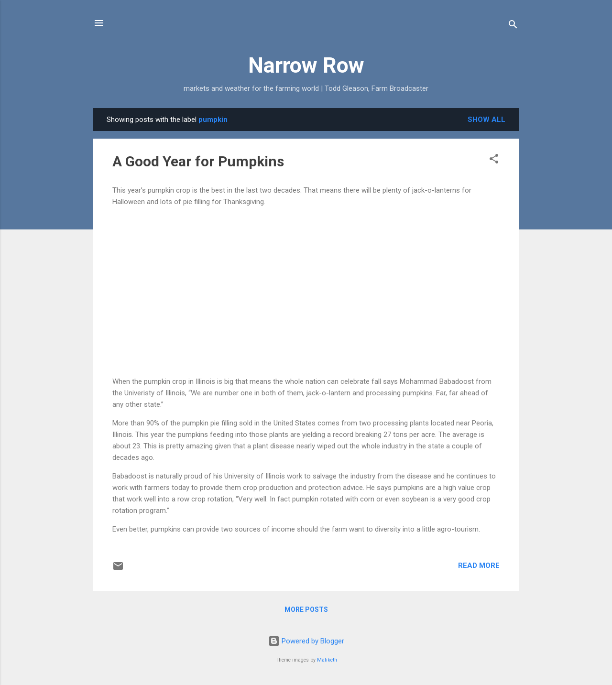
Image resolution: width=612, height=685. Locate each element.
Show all (486, 119)
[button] (494, 160)
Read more (479, 565)
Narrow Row (306, 65)
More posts (306, 609)
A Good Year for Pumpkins (198, 161)
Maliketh (327, 660)
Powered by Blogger (306, 641)
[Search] (513, 26)
